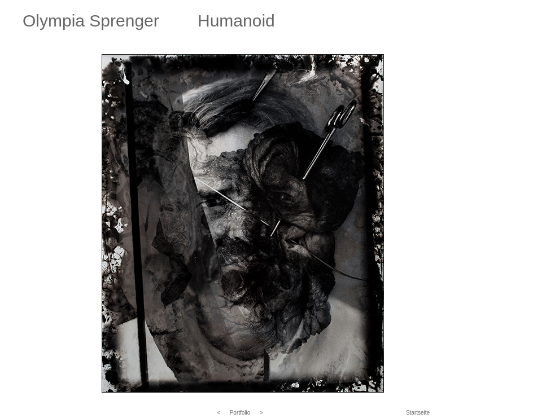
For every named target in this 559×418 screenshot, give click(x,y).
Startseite (418, 413)
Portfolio (240, 413)
